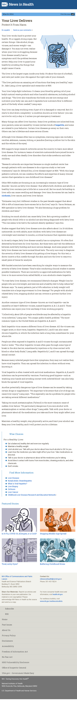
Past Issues (7, 625)
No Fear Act (7, 657)
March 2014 (8, 14)
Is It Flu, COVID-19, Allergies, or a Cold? (19, 533)
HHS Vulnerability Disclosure (15, 662)
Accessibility (8, 646)
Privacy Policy (9, 635)
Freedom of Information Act (15, 651)
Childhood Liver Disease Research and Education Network (32, 495)
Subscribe (8, 608)
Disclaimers (7, 641)
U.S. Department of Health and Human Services (19, 691)
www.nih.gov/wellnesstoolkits (51, 601)
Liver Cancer (13, 492)
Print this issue (66, 14)
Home (4, 619)
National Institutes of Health (12, 684)
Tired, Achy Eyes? (10, 564)
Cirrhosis (11, 489)
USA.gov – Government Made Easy (18, 673)
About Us (6, 630)
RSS (5, 614)
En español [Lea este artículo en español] (6, 30)
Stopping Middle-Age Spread (53, 533)
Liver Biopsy (13, 486)
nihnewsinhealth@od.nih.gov (50, 579)
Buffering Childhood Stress (52, 564)
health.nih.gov (58, 594)
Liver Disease (13, 478)
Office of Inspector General (14, 667)
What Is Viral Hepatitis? (17, 484)
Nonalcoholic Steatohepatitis (20, 481)
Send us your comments (22, 30)
